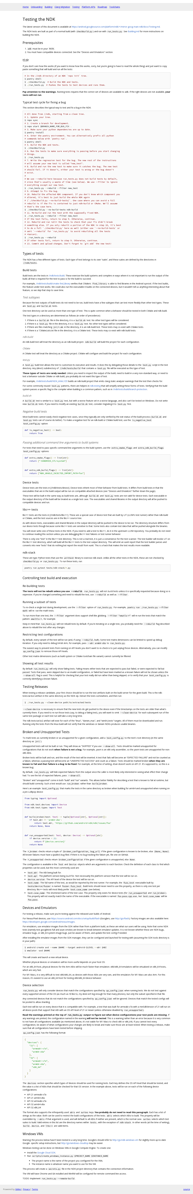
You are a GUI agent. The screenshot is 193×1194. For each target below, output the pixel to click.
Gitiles (18, 1189)
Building (48, 6)
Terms (35, 1189)
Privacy (26, 1189)
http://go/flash (122, 918)
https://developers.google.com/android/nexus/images (49, 921)
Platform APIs (88, 6)
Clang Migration (62, 6)
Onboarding (36, 6)
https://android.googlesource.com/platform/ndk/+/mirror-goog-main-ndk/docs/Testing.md (116, 26)
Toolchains (114, 6)
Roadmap (102, 6)
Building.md (133, 31)
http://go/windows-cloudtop (74, 1143)
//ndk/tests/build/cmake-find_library (53, 283)
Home (26, 6)
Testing (75, 6)
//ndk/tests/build (57, 275)
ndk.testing (95, 385)
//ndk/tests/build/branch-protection (130, 389)
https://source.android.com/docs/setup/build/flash (75, 918)
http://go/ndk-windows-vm (125, 1140)
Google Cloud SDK (46, 1152)
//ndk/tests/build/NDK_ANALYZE (52, 381)
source (186, 1189)
